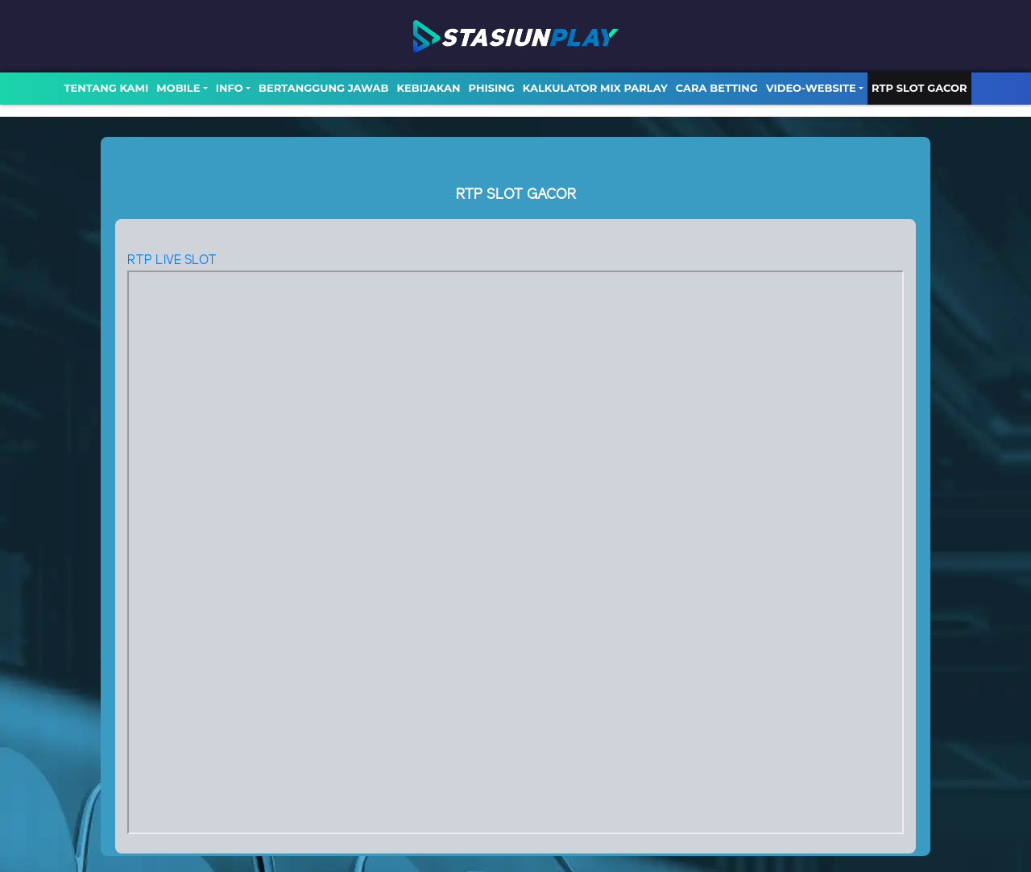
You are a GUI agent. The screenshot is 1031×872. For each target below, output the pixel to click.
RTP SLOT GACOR (919, 87)
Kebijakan (428, 87)
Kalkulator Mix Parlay (595, 87)
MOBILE (178, 87)
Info (229, 87)
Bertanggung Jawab (323, 87)
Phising (492, 87)
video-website (811, 87)
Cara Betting (717, 87)
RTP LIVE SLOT (172, 260)
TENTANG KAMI (106, 87)
